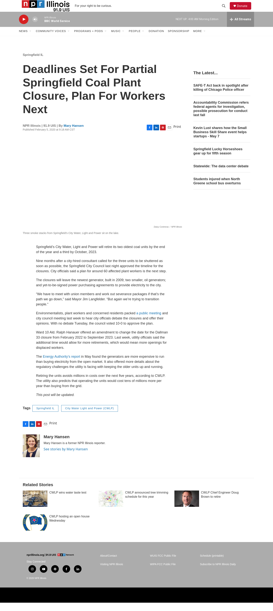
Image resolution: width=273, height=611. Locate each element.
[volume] (35, 27)
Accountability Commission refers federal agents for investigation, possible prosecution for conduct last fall (221, 117)
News (23, 39)
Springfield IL (33, 63)
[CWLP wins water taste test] (35, 507)
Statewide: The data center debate (221, 174)
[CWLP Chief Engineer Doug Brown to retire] (186, 507)
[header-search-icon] (225, 10)
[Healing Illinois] (220, 603)
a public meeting (148, 321)
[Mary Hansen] (31, 454)
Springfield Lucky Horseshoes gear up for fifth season (217, 159)
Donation (156, 39)
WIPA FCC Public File (163, 572)
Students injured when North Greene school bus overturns (217, 189)
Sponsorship (178, 39)
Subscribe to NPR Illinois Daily (218, 572)
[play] (24, 27)
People (134, 39)
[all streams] (240, 27)
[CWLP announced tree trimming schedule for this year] (111, 507)
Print (177, 135)
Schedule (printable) (212, 563)
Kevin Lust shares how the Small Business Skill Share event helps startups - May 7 (220, 140)
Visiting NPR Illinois (111, 572)
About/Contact (108, 563)
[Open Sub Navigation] (30, 39)
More (197, 39)
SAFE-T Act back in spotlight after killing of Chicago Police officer (220, 96)
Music (116, 39)
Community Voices (51, 39)
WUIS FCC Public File (163, 563)
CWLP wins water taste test (67, 500)
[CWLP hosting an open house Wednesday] (35, 531)
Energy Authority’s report (61, 365)
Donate (244, 10)
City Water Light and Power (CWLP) (89, 416)
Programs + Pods (88, 39)
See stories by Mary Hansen (66, 457)
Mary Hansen (74, 134)
